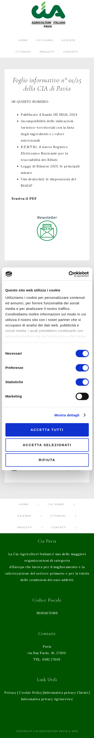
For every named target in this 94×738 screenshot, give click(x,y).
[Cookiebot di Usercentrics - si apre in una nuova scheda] (68, 274)
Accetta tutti (47, 430)
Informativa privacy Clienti (66, 693)
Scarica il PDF (24, 198)
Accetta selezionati (47, 445)
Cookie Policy (30, 693)
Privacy (10, 693)
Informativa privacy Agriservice (47, 699)
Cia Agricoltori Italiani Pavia (47, 14)
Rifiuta (47, 460)
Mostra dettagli (66, 415)
